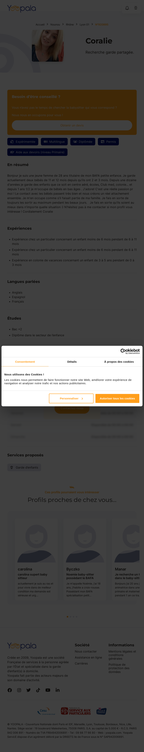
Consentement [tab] (25, 361)
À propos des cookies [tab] (119, 361)
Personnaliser (71, 398)
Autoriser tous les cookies (117, 398)
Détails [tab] (72, 361)
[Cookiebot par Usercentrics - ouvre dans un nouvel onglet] (123, 351)
